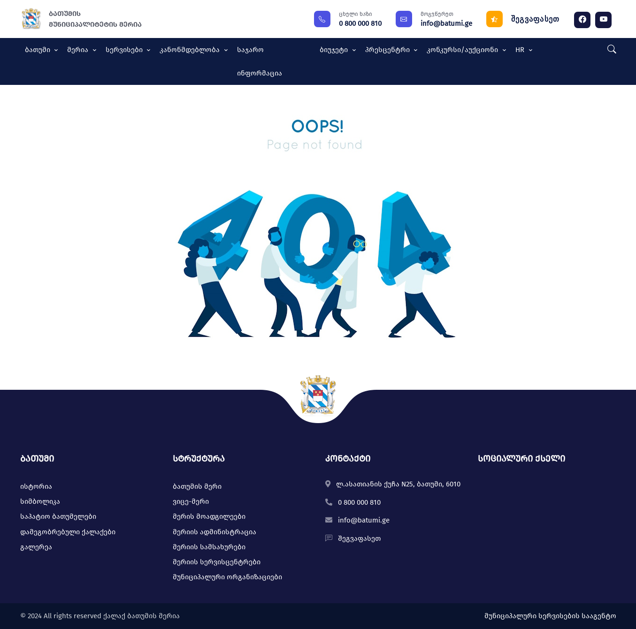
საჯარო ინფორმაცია (259, 61)
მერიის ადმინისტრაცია (214, 532)
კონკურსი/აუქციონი (463, 49)
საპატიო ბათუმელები (58, 516)
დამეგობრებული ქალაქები (67, 532)
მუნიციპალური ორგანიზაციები (227, 577)
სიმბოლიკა (40, 501)
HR (520, 49)
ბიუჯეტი (335, 49)
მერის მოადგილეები (209, 516)
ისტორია (36, 486)
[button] (609, 50)
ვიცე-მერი (191, 501)
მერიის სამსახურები (209, 547)
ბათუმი (38, 49)
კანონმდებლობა (191, 49)
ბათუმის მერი (197, 486)
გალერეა (36, 547)
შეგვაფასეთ (535, 19)
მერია (78, 49)
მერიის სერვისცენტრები (217, 562)
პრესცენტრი (388, 49)
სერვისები (125, 49)
